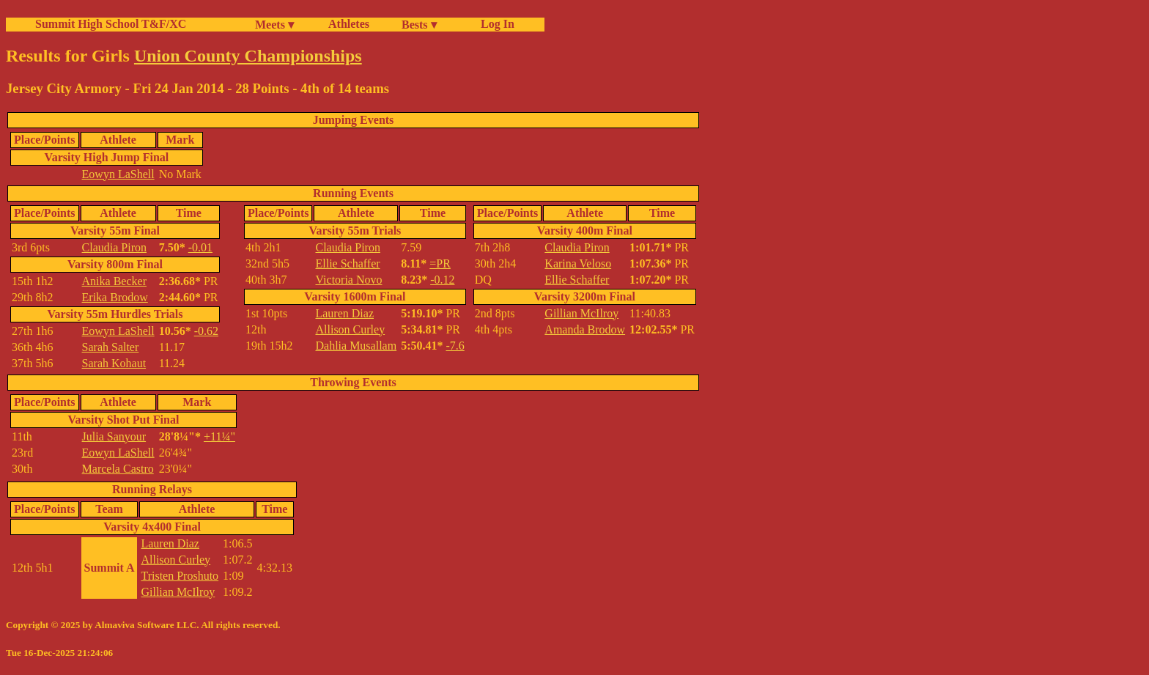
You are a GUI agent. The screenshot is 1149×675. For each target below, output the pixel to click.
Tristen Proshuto (179, 575)
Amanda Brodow (584, 329)
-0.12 (442, 279)
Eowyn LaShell (118, 174)
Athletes (348, 24)
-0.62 (206, 331)
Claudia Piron (114, 247)
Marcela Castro (118, 468)
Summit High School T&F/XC (110, 24)
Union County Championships (248, 55)
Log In (494, 24)
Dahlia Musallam (355, 345)
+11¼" (219, 436)
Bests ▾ (419, 24)
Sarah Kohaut (114, 363)
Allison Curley (350, 329)
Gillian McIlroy (581, 313)
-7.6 (455, 345)
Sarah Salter (110, 347)
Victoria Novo (348, 279)
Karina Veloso (577, 263)
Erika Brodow (115, 297)
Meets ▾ (274, 24)
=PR (440, 263)
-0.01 (200, 247)
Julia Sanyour (114, 436)
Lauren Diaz (344, 313)
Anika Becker (114, 281)
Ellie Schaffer (347, 263)
